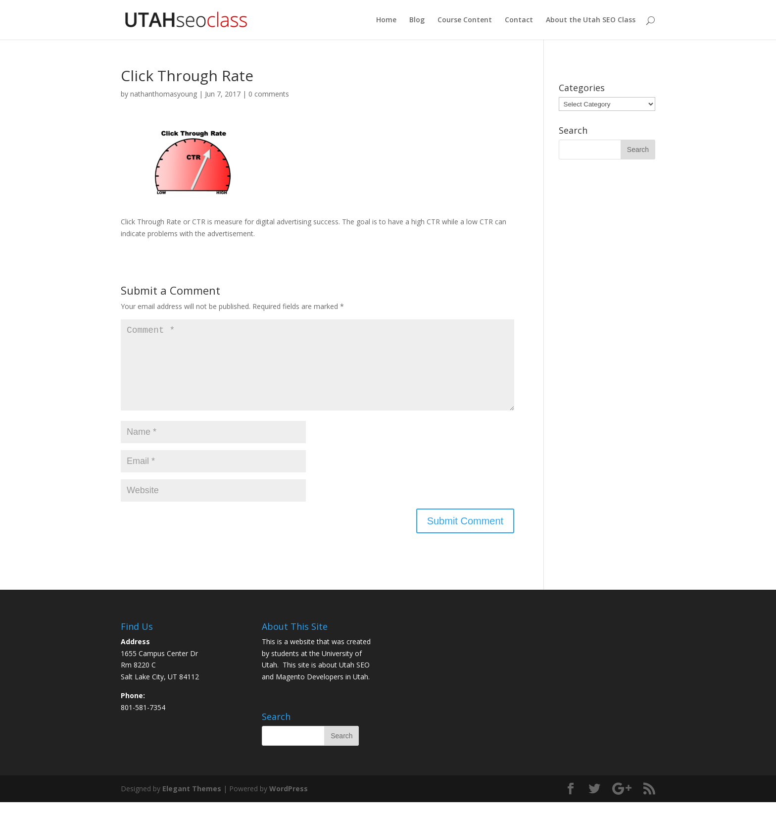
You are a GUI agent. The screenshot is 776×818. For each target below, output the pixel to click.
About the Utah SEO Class (590, 20)
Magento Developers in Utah (322, 692)
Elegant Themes (191, 804)
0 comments (268, 94)
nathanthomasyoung (163, 94)
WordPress (288, 804)
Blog (417, 20)
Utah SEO (354, 680)
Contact (519, 20)
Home (386, 20)
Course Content (464, 20)
